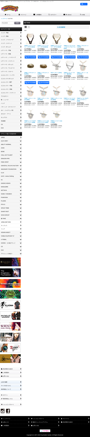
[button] (82, 14)
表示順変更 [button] (61, 27)
